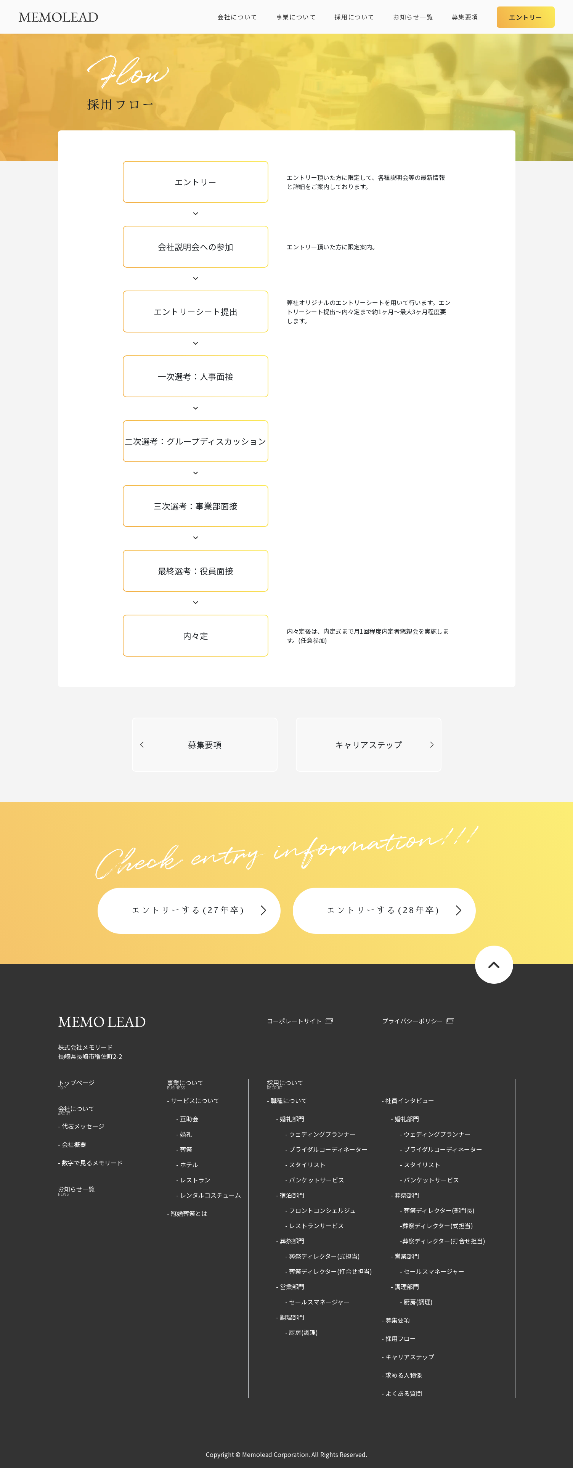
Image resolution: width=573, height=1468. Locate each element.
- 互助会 (187, 1118)
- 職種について (287, 1100)
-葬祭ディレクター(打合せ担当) (442, 1240)
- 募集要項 (396, 1320)
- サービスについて (193, 1100)
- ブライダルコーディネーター (326, 1149)
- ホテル (187, 1164)
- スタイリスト (305, 1164)
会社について (237, 16)
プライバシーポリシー (418, 1020)
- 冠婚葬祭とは (187, 1213)
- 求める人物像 (402, 1375)
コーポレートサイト (300, 1020)
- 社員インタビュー (408, 1100)
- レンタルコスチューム (208, 1195)
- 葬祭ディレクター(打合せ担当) (328, 1271)
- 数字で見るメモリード (90, 1162)
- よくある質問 (402, 1393)
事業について (296, 16)
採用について (354, 16)
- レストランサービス (314, 1225)
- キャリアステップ (408, 1356)
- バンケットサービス (314, 1179)
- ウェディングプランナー (320, 1134)
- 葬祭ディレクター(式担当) (322, 1256)
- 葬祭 (184, 1149)
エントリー (526, 17)
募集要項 (465, 16)
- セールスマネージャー (317, 1301)
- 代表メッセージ (81, 1126)
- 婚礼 (184, 1134)
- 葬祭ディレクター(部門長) (437, 1210)
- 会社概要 (72, 1144)
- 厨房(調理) (301, 1332)
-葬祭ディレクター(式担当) (436, 1225)
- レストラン (193, 1179)
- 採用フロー (399, 1338)
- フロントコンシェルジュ (320, 1210)
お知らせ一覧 (413, 16)
